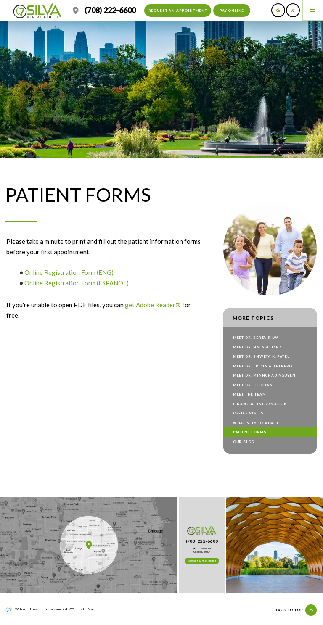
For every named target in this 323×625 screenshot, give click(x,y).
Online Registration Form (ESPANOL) (77, 283)
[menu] (313, 10)
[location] (76, 10)
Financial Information (260, 404)
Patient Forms (250, 432)
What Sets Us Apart (256, 423)
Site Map (87, 609)
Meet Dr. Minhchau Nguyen (264, 375)
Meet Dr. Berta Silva (256, 337)
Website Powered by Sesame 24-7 (40, 609)
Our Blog (243, 442)
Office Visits (248, 413)
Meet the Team (249, 394)
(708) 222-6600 (110, 10)
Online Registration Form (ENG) (69, 272)
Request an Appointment (177, 10)
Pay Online (232, 10)
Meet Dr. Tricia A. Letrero (262, 366)
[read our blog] (293, 10)
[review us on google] (278, 10)
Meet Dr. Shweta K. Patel (261, 356)
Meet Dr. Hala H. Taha (257, 347)
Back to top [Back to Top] (295, 609)
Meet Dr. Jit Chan (253, 385)
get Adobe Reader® (153, 305)
